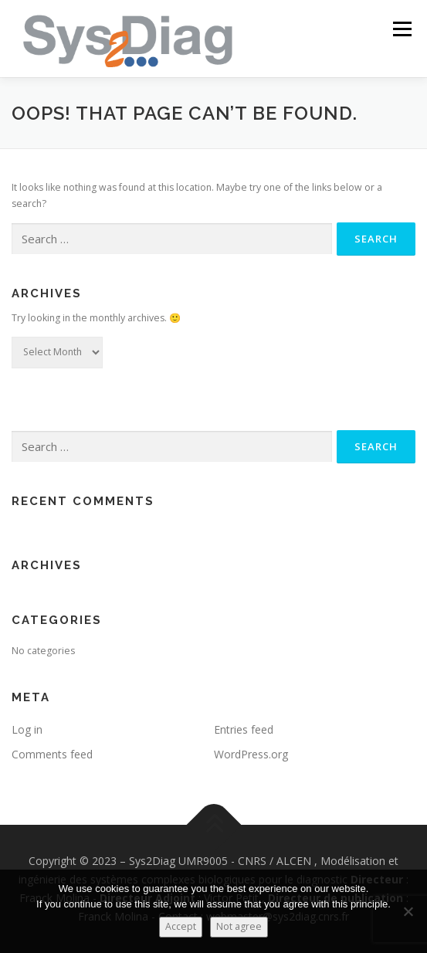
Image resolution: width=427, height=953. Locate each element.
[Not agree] (407, 911)
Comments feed (52, 754)
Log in (27, 729)
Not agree (239, 926)
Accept (180, 926)
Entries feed (243, 729)
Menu (401, 29)
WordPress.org (251, 754)
